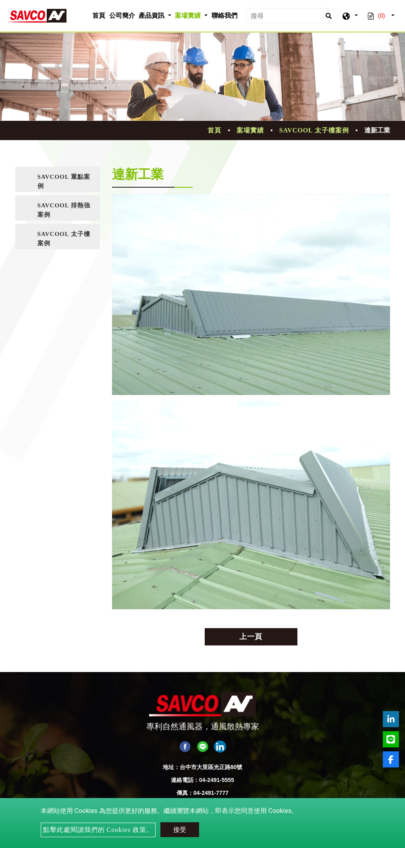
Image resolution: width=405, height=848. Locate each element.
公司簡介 (122, 15)
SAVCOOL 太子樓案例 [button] (63, 238)
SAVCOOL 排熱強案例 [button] (63, 210)
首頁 (99, 14)
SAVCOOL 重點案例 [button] (63, 181)
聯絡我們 (224, 15)
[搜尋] (291, 15)
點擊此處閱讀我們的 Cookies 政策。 (98, 829)
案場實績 (250, 130)
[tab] (57, 179)
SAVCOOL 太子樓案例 (314, 130)
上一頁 (250, 637)
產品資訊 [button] (152, 15)
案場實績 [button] (188, 15)
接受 (179, 829)
